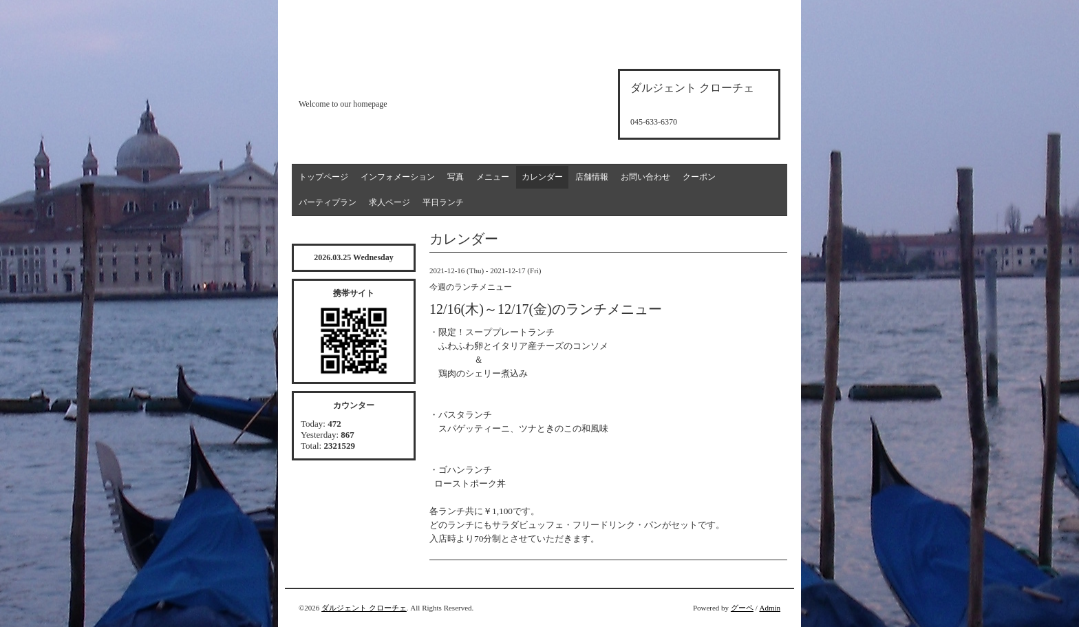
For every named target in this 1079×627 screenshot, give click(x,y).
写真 (455, 177)
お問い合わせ (645, 177)
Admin (769, 608)
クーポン (699, 177)
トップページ (323, 177)
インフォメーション (398, 177)
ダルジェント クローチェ (364, 608)
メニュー (492, 177)
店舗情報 (591, 177)
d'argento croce (367, 80)
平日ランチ (443, 202)
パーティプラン (327, 202)
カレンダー (542, 177)
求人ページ (389, 202)
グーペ (742, 608)
